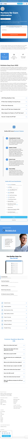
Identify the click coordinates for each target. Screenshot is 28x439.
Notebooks (15, 402)
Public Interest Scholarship (17, 407)
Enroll (14, 217)
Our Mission (2, 414)
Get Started (20, 3)
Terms (16, 37)
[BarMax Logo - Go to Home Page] (3, 3)
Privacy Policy (19, 37)
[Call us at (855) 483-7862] (24, 4)
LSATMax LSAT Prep (3, 427)
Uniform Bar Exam (3, 401)
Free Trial (14, 220)
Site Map (1, 418)
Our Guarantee (2, 412)
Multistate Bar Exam (3, 402)
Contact (1, 422)
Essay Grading (15, 401)
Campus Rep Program (16, 408)
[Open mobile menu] (27, 4)
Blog (1, 413)
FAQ (1, 417)
